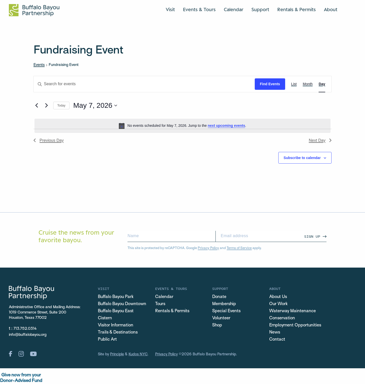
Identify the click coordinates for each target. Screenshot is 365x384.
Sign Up (312, 236)
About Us (278, 297)
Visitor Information (115, 325)
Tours (160, 304)
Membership (224, 304)
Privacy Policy (208, 248)
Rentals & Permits (296, 9)
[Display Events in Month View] (308, 84)
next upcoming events (226, 126)
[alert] (182, 126)
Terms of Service (239, 248)
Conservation (282, 318)
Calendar (233, 9)
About (330, 9)
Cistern (105, 318)
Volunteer (221, 318)
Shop (217, 325)
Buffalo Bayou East (116, 311)
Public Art (107, 340)
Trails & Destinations (118, 332)
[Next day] (46, 105)
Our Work (278, 304)
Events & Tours (199, 9)
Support (260, 9)
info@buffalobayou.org (27, 335)
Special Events (226, 311)
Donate (219, 297)
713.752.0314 (25, 328)
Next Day (320, 140)
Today (61, 105)
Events (39, 65)
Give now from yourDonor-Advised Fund (21, 378)
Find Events (270, 84)
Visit (170, 9)
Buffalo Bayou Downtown (122, 304)
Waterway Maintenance (292, 311)
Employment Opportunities (295, 325)
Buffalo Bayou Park (116, 297)
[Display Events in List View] (294, 84)
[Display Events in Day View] (322, 84)
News (274, 332)
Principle (117, 354)
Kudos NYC (138, 354)
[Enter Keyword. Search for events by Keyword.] (144, 84)
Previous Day (48, 140)
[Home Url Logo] (34, 10)
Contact (277, 340)
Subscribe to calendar (302, 158)
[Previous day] (36, 105)
